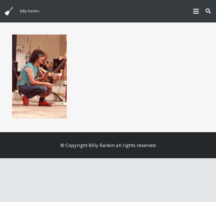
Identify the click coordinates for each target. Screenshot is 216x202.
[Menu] (195, 11)
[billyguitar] (9, 11)
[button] (208, 11)
